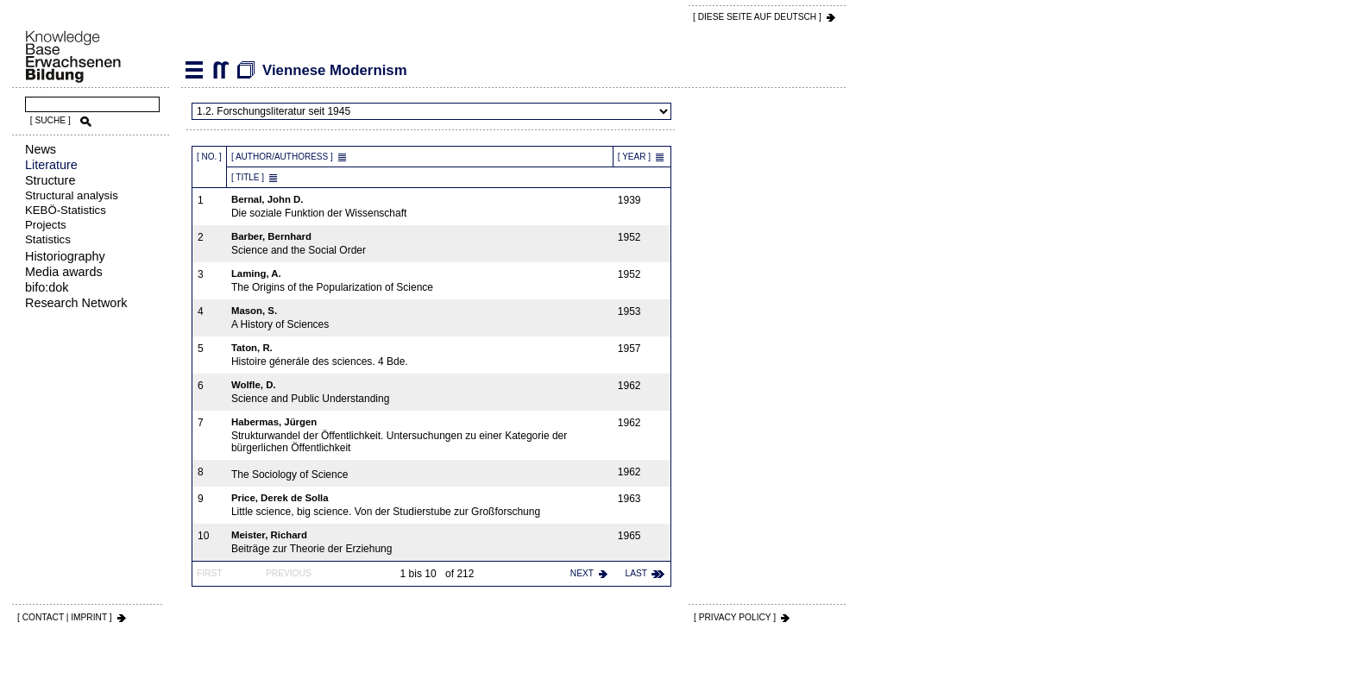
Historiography (65, 256)
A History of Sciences (420, 317)
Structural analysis (71, 195)
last (636, 573)
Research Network (76, 303)
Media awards (64, 272)
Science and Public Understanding (420, 392)
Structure (50, 180)
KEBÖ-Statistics (65, 210)
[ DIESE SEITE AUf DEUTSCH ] (757, 17)
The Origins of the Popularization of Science (420, 280)
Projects (45, 224)
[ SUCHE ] (50, 120)
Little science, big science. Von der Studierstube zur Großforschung (420, 505)
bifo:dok (46, 287)
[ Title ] (247, 177)
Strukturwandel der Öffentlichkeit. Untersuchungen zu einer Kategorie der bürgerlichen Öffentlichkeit (420, 435)
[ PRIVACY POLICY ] (735, 617)
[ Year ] (634, 156)
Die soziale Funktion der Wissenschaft (420, 206)
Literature (51, 165)
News (40, 149)
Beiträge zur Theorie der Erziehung (420, 542)
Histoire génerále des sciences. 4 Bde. (420, 355)
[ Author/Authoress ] (282, 156)
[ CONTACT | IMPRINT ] (64, 617)
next (582, 573)
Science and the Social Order (420, 243)
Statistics (48, 239)
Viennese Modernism (220, 70)
